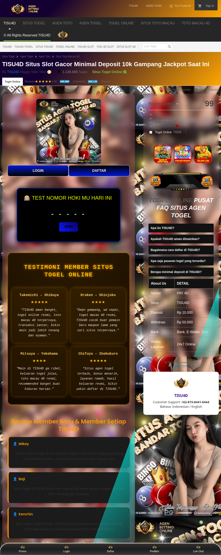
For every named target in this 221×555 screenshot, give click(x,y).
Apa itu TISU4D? (162, 228)
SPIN (69, 227)
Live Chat (198, 549)
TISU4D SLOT (85, 46)
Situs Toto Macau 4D (68, 56)
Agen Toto (44, 56)
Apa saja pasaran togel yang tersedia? (178, 261)
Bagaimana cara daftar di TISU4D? (175, 250)
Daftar (110, 549)
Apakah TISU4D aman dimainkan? (175, 239)
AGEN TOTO (181, 366)
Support (105, 81)
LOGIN (38, 170)
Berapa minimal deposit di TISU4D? (176, 272)
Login (66, 549)
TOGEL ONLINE (65, 46)
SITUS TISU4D (44, 46)
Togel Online (12, 81)
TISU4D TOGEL (23, 46)
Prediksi (154, 549)
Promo (23, 549)
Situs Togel (8, 56)
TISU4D (7, 46)
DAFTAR (99, 170)
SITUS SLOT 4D (126, 46)
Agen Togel (26, 56)
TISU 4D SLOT (105, 46)
